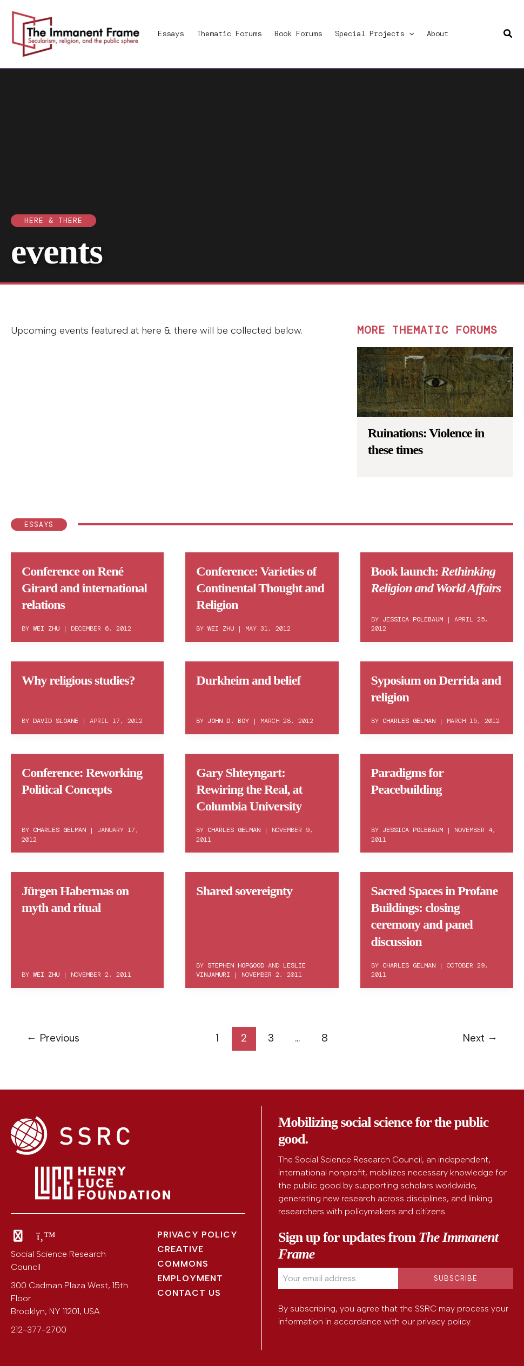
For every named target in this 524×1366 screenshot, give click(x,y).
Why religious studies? (78, 680)
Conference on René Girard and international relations (84, 588)
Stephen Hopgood (235, 965)
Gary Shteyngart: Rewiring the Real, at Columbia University (249, 789)
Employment (190, 1278)
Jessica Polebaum (412, 619)
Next (480, 1038)
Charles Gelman (408, 720)
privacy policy (443, 1321)
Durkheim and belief (248, 680)
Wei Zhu (46, 628)
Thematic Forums (229, 33)
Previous (52, 1038)
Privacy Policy (197, 1234)
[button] (409, 33)
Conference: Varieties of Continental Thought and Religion (260, 588)
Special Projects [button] (374, 33)
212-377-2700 (38, 1329)
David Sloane (55, 720)
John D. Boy (228, 720)
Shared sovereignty (244, 891)
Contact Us (189, 1293)
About (437, 33)
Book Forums (298, 33)
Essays (171, 33)
